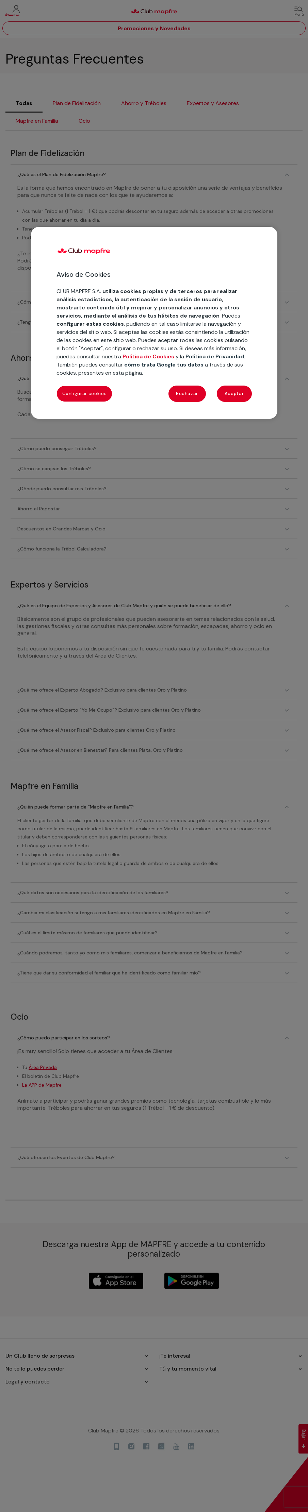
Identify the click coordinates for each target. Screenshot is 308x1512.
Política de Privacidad (214, 356)
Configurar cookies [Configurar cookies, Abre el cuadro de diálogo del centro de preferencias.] (84, 393)
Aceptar (234, 393)
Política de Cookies (148, 356)
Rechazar (187, 393)
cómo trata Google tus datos (164, 364)
